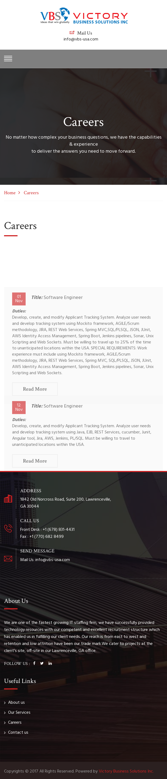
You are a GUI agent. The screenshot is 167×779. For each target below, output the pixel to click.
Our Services (19, 712)
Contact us (18, 732)
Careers (15, 722)
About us (16, 702)
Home (10, 193)
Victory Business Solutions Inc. (126, 771)
